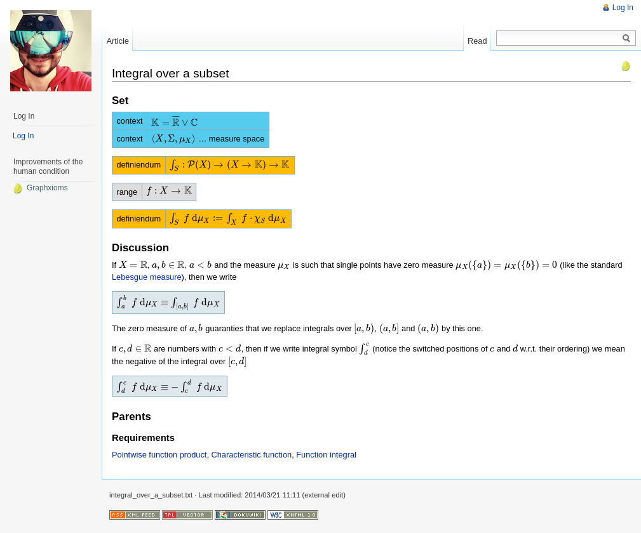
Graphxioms (40, 187)
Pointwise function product (159, 454)
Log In (622, 7)
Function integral (326, 454)
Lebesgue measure (147, 277)
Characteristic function (252, 454)
